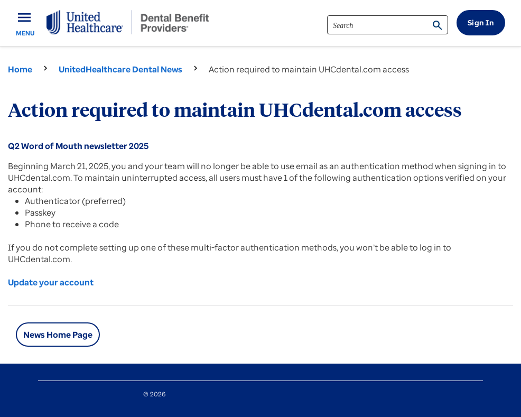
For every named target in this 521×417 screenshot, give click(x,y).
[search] (387, 24)
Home (20, 69)
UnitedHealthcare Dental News (120, 69)
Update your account (51, 282)
